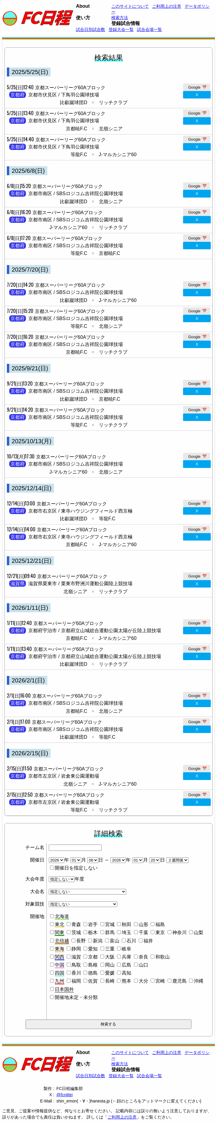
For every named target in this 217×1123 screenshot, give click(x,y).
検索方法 (119, 17)
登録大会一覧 (121, 29)
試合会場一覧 (149, 29)
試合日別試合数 (90, 29)
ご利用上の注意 (166, 6)
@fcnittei (65, 1094)
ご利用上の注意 (122, 1117)
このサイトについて (130, 6)
